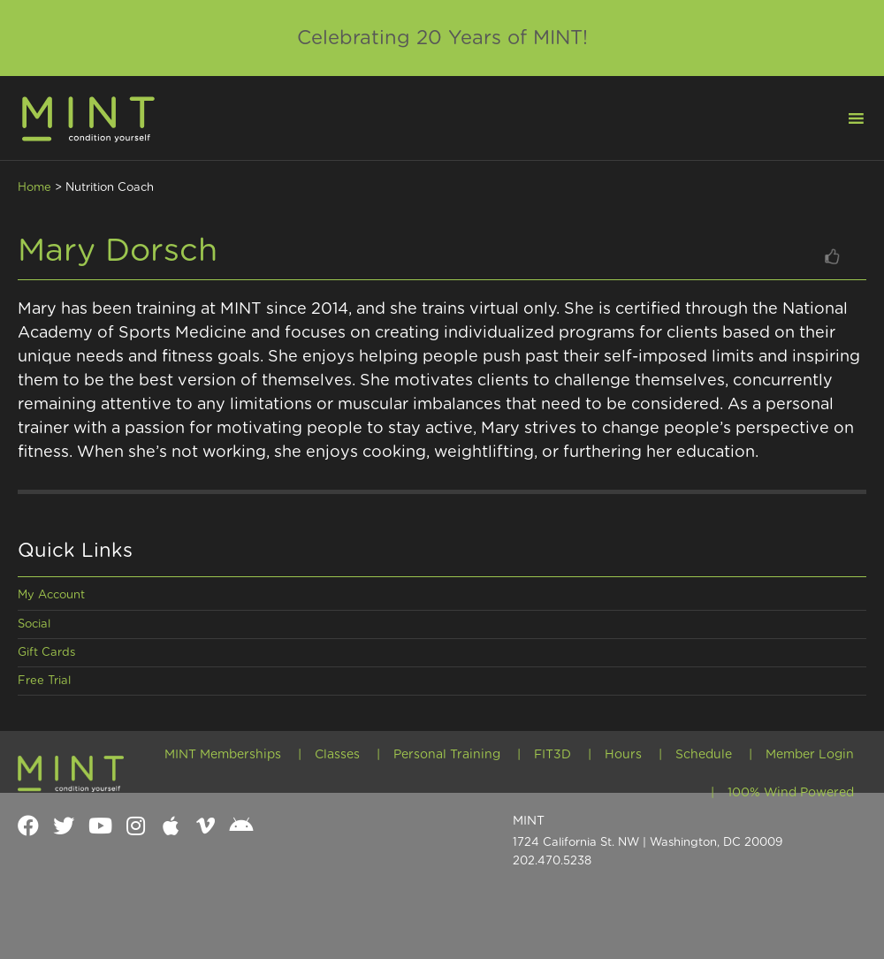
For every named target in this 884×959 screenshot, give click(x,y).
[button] (845, 117)
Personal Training (446, 755)
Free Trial (44, 681)
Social (34, 624)
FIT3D (552, 755)
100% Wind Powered (791, 793)
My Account (51, 595)
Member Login (810, 755)
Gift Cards (46, 652)
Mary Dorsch (117, 251)
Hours (623, 755)
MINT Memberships (222, 755)
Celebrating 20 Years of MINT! (442, 38)
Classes (337, 755)
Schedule (703, 755)
